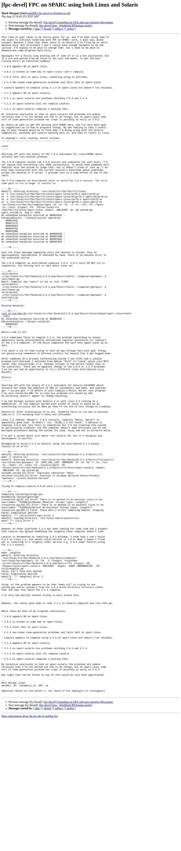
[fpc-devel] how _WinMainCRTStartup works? (65, 25)
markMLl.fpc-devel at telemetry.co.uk (48, 13)
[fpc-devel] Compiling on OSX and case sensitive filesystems (78, 22)
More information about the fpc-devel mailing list (29, 847)
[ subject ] (59, 28)
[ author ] (70, 28)
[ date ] (37, 28)
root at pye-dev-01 (13, 369)
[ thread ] (47, 28)
